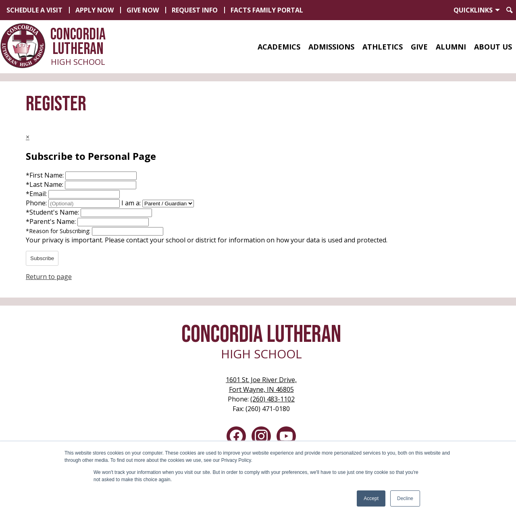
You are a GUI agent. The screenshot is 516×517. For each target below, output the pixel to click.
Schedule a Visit (34, 10)
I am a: (131, 203)
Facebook (236, 438)
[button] (279, 47)
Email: (37, 193)
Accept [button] (371, 498)
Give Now (143, 10)
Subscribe (42, 258)
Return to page (49, 276)
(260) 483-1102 (272, 399)
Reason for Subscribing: (59, 231)
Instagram (261, 438)
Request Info (195, 10)
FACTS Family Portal (267, 10)
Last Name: (45, 184)
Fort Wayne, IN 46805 (261, 384)
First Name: (45, 175)
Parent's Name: (51, 221)
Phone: (37, 203)
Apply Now (94, 10)
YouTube (286, 438)
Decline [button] (405, 498)
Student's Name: (53, 212)
